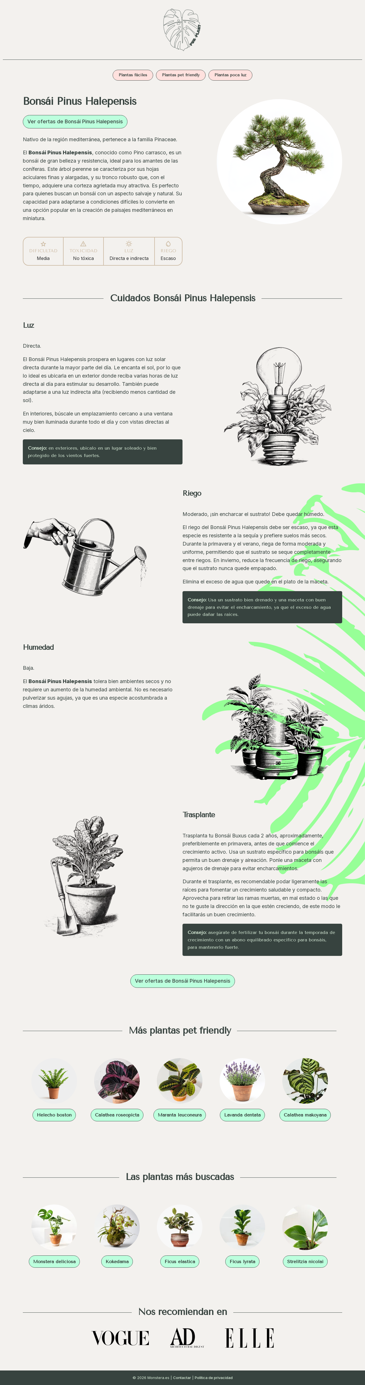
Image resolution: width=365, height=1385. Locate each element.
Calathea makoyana (305, 1115)
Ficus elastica (180, 1261)
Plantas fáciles (133, 75)
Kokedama (117, 1261)
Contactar (182, 1377)
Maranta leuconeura (180, 1115)
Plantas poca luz (230, 75)
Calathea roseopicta (117, 1115)
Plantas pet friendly (181, 75)
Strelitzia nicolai (305, 1261)
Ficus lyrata (242, 1261)
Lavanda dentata (242, 1115)
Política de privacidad (214, 1377)
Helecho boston (54, 1115)
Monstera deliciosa (54, 1261)
